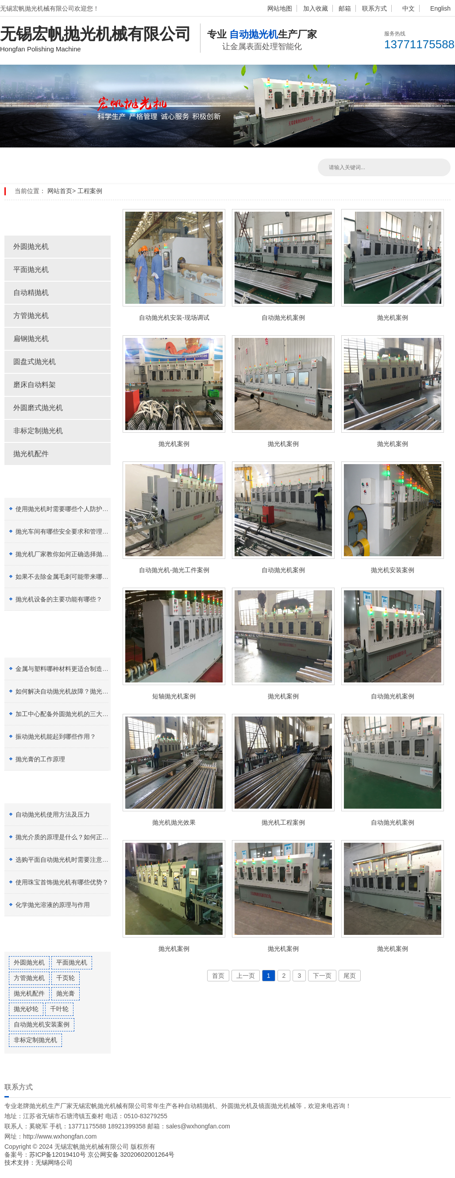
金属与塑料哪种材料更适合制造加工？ (68, 668)
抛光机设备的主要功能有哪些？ (58, 599)
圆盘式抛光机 (34, 361)
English (440, 8)
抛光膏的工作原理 (40, 759)
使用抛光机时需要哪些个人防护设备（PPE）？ (80, 508)
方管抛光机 (31, 315)
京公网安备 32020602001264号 (131, 1154)
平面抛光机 (31, 269)
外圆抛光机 (31, 246)
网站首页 (59, 190)
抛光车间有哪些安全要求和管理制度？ (68, 531)
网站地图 (279, 8)
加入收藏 (315, 8)
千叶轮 (59, 1008)
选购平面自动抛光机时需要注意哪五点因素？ (77, 859)
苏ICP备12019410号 (58, 1154)
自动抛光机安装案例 (41, 1024)
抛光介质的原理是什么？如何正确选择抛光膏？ (80, 837)
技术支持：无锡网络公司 (38, 1162)
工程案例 (89, 190)
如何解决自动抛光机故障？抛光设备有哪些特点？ (83, 691)
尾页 (349, 975)
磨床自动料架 (34, 384)
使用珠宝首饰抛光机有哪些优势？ (61, 882)
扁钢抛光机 (31, 338)
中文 (408, 8)
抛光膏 (65, 993)
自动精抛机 (31, 292)
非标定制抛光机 (38, 430)
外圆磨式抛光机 (38, 407)
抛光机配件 (31, 453)
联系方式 (374, 8)
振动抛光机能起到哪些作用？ (55, 736)
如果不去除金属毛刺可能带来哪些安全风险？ (77, 576)
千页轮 (65, 977)
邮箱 (345, 8)
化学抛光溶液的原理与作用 (52, 904)
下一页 (322, 975)
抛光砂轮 (26, 1008)
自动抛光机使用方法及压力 (52, 814)
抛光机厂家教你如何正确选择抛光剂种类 (71, 554)
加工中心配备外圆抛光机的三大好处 (65, 713)
